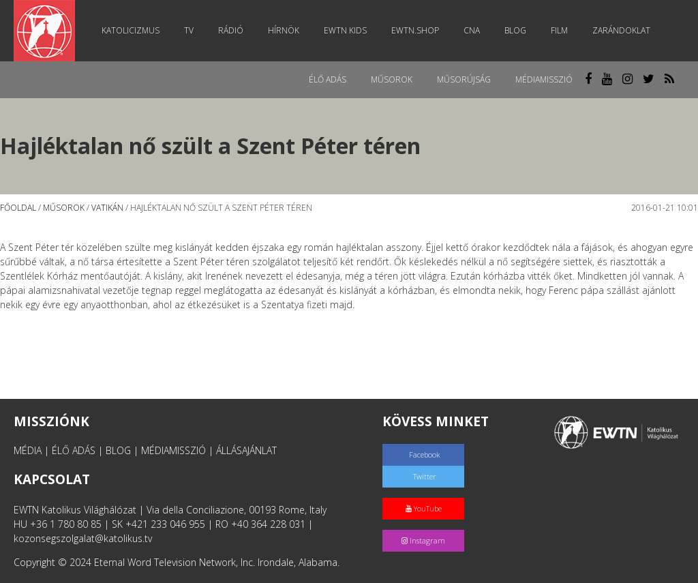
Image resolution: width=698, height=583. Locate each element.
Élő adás (327, 79)
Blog (515, 30)
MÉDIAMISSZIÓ (173, 450)
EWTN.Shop (415, 30)
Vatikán (107, 207)
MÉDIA (28, 450)
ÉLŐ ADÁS (73, 450)
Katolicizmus (131, 30)
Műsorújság (464, 79)
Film (559, 30)
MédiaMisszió (544, 79)
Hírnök (283, 30)
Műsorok (391, 79)
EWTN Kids (345, 30)
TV (189, 30)
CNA (472, 30)
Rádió (230, 30)
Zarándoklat (621, 30)
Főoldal (18, 207)
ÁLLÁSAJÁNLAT (246, 450)
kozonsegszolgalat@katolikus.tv (83, 538)
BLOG (118, 450)
